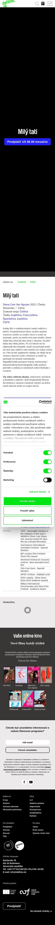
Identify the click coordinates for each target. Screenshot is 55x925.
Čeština (24, 311)
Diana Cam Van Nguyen (16, 304)
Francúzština (30, 315)
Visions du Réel (39, 709)
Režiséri (33, 816)
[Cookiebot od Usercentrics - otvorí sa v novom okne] (39, 402)
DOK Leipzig (44, 685)
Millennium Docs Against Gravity (32, 687)
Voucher (6, 830)
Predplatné (7, 827)
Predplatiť (14, 906)
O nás (5, 800)
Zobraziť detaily (37, 491)
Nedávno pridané (37, 803)
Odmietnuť (27, 520)
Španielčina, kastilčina (15, 318)
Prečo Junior (38, 830)
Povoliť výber (27, 510)
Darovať (6, 833)
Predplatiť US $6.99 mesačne (27, 141)
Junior (35, 827)
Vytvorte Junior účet (41, 833)
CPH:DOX (6, 685)
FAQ (5, 836)
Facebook (22, 282)
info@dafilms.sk (18, 872)
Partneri (6, 803)
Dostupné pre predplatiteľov (36, 811)
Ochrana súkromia (10, 807)
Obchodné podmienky (12, 810)
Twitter (33, 282)
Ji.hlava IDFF (26, 709)
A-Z (31, 800)
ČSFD (6, 322)
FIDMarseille (13, 709)
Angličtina (16, 315)
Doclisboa (18, 685)
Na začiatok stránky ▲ (41, 911)
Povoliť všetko (27, 501)
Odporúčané (35, 807)
